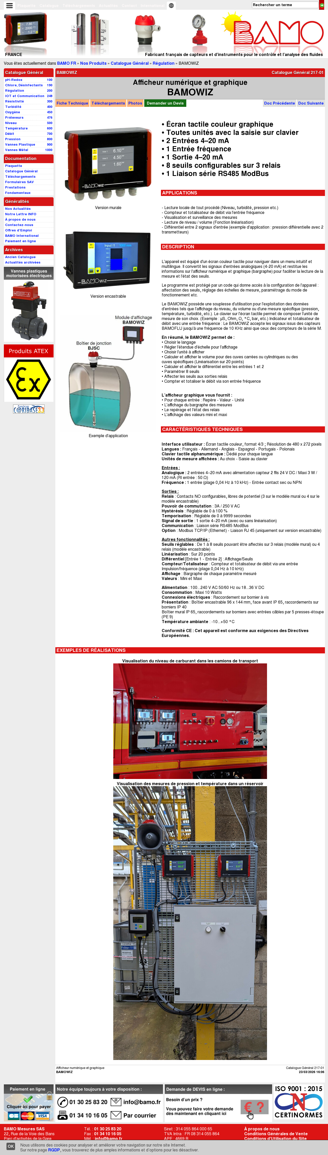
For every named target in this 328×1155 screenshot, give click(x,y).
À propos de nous (262, 1129)
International (153, 6)
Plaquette (26, 6)
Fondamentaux (17, 193)
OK (11, 1146)
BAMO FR (66, 63)
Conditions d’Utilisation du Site (275, 1139)
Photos (135, 103)
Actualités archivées (22, 262)
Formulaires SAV (19, 182)
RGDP (54, 1150)
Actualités (108, 6)
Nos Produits (93, 63)
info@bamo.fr (108, 1139)
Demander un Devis (165, 103)
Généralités (17, 201)
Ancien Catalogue (20, 257)
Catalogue (49, 6)
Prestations (15, 187)
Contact (129, 6)
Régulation (164, 63)
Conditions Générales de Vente (276, 1134)
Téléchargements (79, 6)
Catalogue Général (130, 63)
